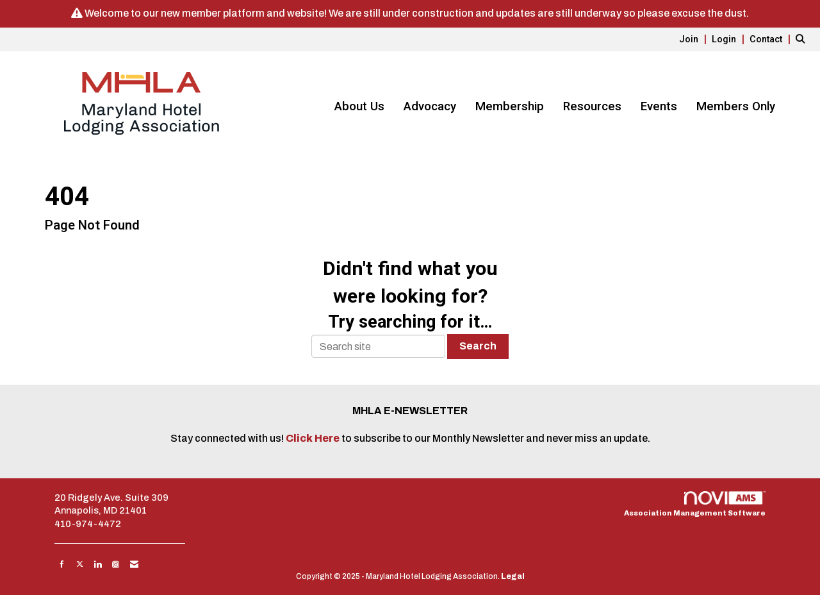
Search (477, 345)
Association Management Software (695, 504)
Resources (592, 106)
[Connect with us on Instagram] (115, 564)
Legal (513, 576)
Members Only (735, 106)
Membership (509, 106)
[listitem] (694, 38)
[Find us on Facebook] (61, 564)
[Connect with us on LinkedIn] (97, 564)
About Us (359, 106)
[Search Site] (803, 38)
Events (659, 106)
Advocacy (430, 106)
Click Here (313, 438)
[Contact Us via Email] (134, 564)
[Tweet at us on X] (79, 564)
